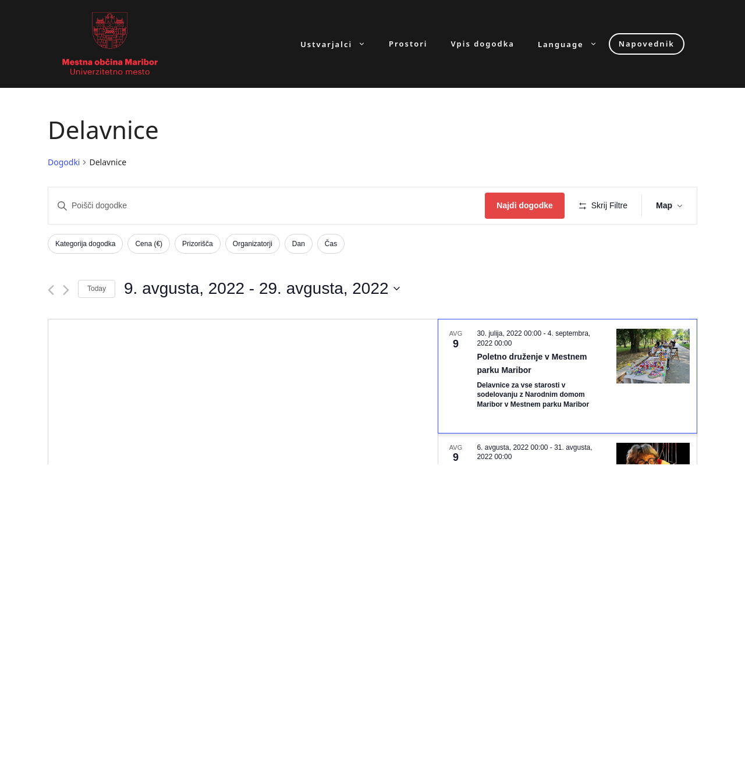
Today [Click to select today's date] (96, 289)
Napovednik (647, 43)
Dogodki (64, 162)
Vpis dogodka (483, 44)
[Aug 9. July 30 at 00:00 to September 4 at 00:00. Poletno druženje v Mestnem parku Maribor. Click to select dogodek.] (567, 376)
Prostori (408, 44)
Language (573, 44)
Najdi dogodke (524, 205)
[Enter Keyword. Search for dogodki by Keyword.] (266, 205)
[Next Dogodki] (66, 290)
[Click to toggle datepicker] (262, 288)
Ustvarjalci (338, 44)
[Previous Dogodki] (51, 290)
